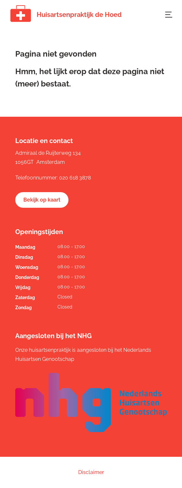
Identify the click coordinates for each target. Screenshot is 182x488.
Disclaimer (91, 472)
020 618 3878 (75, 178)
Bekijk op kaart (41, 200)
